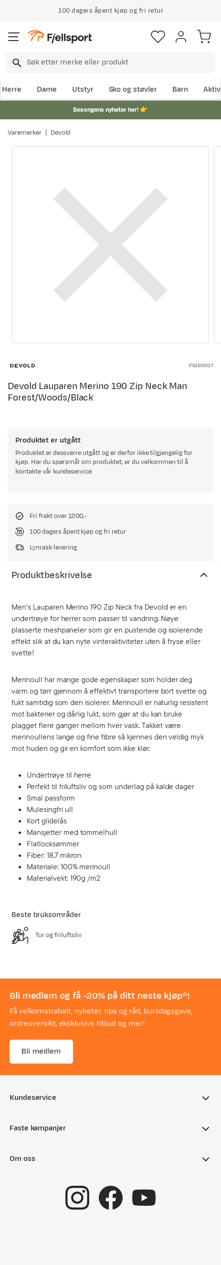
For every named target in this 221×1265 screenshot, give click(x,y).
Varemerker (25, 132)
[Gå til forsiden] (60, 37)
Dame (47, 89)
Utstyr (83, 89)
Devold (61, 132)
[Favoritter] (158, 36)
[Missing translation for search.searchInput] (16, 63)
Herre (11, 89)
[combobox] (110, 62)
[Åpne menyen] (14, 36)
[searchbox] (120, 62)
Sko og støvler (133, 89)
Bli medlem (41, 1051)
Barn (180, 89)
